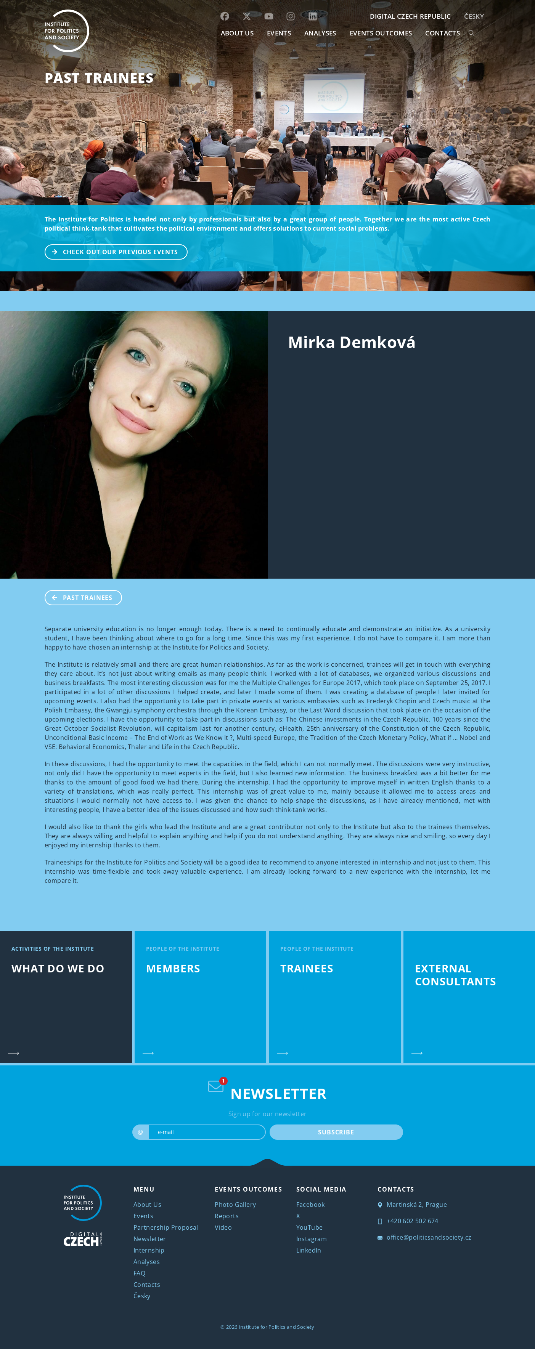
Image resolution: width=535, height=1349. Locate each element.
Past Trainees (99, 78)
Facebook (310, 1204)
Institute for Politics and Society (277, 1326)
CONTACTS (442, 33)
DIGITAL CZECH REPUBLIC (410, 16)
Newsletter (149, 1239)
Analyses (320, 33)
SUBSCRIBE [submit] (336, 1132)
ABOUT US (237, 33)
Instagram (311, 1239)
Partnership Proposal (165, 1227)
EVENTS (279, 33)
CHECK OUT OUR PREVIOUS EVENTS (111, 251)
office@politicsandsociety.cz (425, 1237)
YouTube (309, 1227)
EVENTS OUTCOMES (381, 33)
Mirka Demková (352, 342)
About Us (147, 1204)
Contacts (146, 1284)
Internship (149, 1250)
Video (223, 1227)
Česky (474, 16)
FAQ (139, 1273)
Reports (227, 1216)
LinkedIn (308, 1250)
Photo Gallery (235, 1204)
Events (143, 1216)
